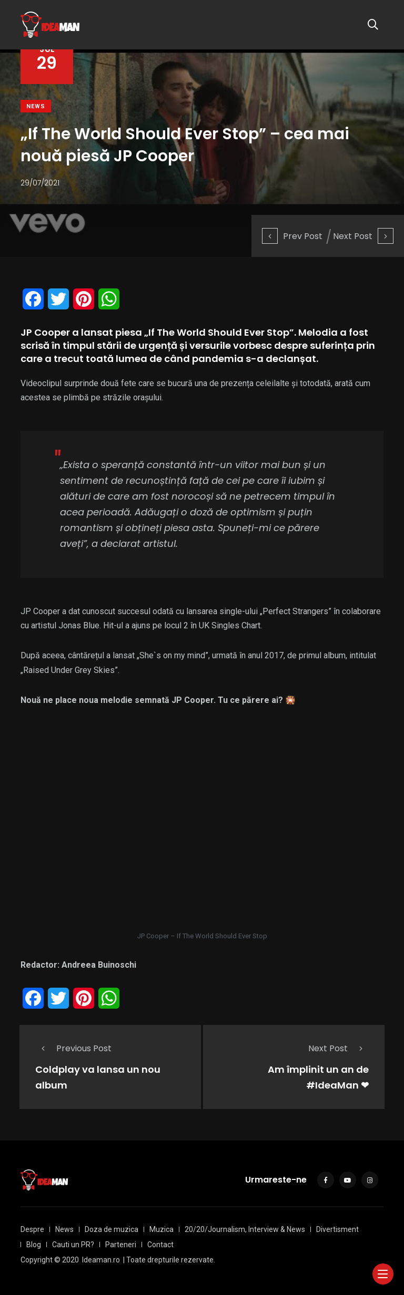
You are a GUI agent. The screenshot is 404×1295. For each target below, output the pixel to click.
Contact (160, 1244)
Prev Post (292, 236)
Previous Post (73, 1048)
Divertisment (337, 1229)
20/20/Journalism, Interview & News (245, 1229)
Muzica (161, 1229)
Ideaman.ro (101, 1260)
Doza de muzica (111, 1229)
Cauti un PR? (73, 1244)
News (35, 106)
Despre (32, 1229)
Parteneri (120, 1244)
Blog (33, 1244)
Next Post (363, 236)
